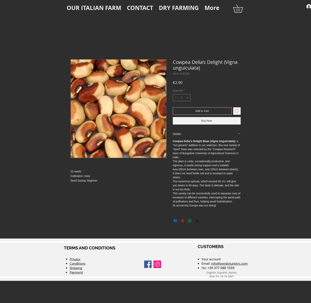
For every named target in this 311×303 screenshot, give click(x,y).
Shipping (76, 268)
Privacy (75, 259)
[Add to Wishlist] (237, 111)
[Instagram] (157, 264)
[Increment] (187, 97)
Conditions (77, 263)
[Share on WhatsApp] (190, 220)
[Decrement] (175, 97)
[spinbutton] (181, 97)
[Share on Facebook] (175, 220)
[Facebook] (148, 264)
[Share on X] (197, 220)
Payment (76, 272)
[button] (242, 8)
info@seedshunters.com (229, 263)
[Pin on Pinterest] (182, 220)
